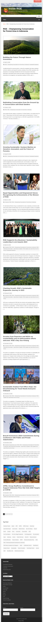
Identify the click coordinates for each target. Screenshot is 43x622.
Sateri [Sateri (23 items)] (21, 545)
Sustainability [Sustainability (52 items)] (13, 548)
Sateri (4, 593)
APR (4, 596)
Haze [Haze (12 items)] (5, 537)
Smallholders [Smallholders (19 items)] (35, 545)
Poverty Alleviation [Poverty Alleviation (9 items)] (7, 539)
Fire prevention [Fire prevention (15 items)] (36, 534)
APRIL (4, 586)
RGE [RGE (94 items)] (37, 539)
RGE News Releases (7, 583)
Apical (4, 591)
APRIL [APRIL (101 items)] (20, 526)
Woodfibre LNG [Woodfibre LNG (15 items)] (10, 550)
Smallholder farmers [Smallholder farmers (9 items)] (27, 545)
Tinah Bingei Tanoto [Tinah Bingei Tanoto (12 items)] (30, 548)
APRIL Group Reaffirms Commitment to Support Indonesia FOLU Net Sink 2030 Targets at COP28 (21, 488)
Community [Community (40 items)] (18, 531)
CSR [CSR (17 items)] (29, 531)
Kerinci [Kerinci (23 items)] (14, 537)
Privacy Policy (21, 620)
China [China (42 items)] (13, 531)
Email (21, 607)
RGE (6, 109)
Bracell (4, 594)
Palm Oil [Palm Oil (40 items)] (26, 537)
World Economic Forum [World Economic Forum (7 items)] (19, 550)
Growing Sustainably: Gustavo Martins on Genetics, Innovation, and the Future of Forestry (19, 149)
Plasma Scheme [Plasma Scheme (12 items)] (33, 537)
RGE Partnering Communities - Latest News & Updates (19, 446)
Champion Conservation (8, 566)
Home (4, 24)
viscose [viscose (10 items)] (37, 548)
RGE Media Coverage (7, 584)
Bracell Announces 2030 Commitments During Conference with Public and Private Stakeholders (21, 437)
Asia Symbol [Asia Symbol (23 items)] (14, 528)
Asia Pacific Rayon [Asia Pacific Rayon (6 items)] (7, 528)
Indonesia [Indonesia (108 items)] (9, 537)
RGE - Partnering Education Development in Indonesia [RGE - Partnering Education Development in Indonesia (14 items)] (14, 542)
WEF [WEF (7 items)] (4, 550)
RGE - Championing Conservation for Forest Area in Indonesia (17, 64)
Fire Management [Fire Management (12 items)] (28, 534)
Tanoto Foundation (7, 600)
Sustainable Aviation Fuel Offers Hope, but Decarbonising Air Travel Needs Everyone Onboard (19, 389)
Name (4, 607)
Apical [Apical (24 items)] (13, 526)
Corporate (7, 202)
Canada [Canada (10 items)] (8, 531)
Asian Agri (5, 589)
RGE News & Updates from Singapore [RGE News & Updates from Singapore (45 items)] (11, 545)
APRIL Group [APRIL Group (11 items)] (25, 526)
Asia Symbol (5, 588)
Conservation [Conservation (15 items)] (24, 531)
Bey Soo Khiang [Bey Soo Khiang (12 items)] (29, 528)
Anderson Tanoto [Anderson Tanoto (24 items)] (7, 526)
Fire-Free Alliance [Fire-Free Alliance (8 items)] (7, 534)
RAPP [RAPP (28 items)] (21, 539)
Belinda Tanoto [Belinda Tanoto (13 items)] (22, 528)
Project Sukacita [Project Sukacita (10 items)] (15, 539)
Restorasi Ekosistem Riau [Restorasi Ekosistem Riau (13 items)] (29, 539)
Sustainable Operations (33, 64)
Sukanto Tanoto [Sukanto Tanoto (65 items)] (7, 548)
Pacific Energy (6, 598)
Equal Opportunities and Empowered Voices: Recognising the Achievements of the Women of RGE (21, 195)
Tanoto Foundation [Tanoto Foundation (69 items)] (21, 548)
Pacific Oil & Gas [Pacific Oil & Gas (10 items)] (20, 537)
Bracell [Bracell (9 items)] (35, 528)
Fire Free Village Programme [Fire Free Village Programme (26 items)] (17, 534)
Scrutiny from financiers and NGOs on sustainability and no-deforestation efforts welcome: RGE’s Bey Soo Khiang (19, 338)
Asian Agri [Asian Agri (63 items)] (32, 526)
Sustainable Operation (7, 564)
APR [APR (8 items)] (17, 526)
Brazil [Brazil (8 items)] (5, 531)
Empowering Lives (13, 444)
